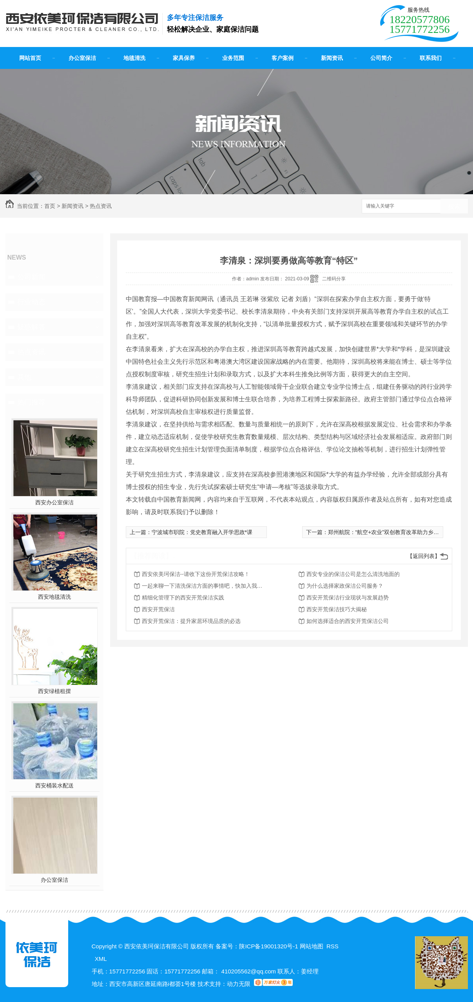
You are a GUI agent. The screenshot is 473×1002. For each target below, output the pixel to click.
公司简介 (381, 58)
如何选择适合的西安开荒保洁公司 (347, 621)
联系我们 (431, 58)
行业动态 (31, 302)
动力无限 (238, 983)
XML (101, 958)
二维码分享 (334, 279)
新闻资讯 (332, 58)
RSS (332, 946)
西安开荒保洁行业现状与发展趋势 (347, 597)
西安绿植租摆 (54, 691)
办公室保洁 (82, 58)
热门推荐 (31, 402)
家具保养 (184, 58)
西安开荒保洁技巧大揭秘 (336, 609)
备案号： (227, 946)
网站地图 (311, 946)
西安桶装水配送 (54, 785)
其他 (24, 377)
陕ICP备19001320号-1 (268, 946)
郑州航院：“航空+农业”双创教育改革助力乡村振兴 (389, 532)
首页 (49, 206)
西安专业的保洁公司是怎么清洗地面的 (353, 574)
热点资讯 (101, 206)
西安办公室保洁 (54, 502)
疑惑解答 (31, 327)
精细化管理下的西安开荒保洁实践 (183, 597)
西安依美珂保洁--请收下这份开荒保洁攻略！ (196, 574)
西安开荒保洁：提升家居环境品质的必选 (191, 621)
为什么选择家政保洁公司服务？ (344, 586)
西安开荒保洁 (158, 609)
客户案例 (283, 58)
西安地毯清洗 (54, 597)
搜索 (454, 206)
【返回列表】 (423, 556)
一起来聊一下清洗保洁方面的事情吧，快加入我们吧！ (204, 586)
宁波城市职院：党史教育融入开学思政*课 (202, 532)
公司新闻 (31, 277)
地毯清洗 (134, 58)
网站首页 (30, 58)
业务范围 (233, 58)
